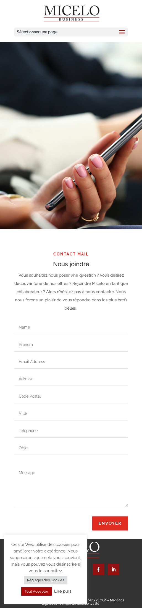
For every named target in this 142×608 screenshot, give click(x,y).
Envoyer (110, 523)
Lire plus (62, 591)
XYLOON (100, 600)
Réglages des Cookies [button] (45, 580)
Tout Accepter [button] (36, 591)
